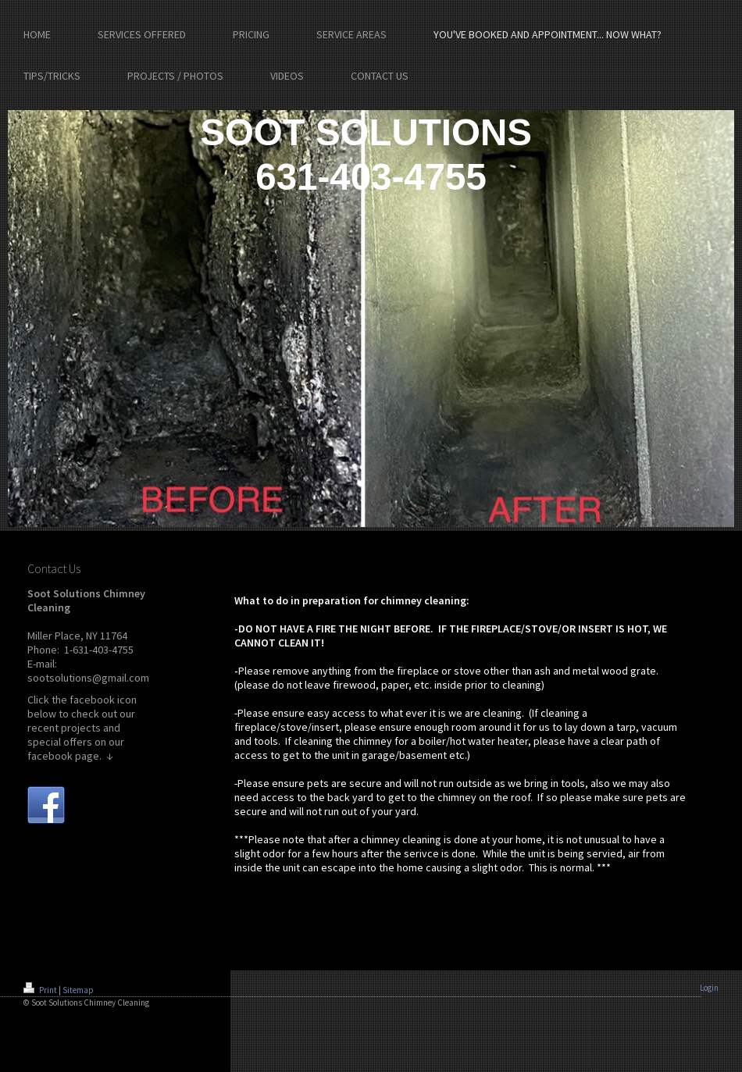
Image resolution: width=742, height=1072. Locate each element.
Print (41, 990)
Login (709, 987)
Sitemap (78, 990)
